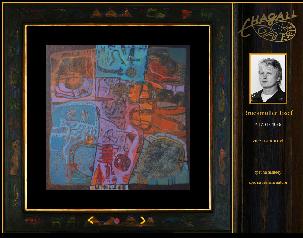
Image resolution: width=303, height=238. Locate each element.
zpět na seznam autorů (268, 182)
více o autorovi (268, 141)
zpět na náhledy (268, 172)
